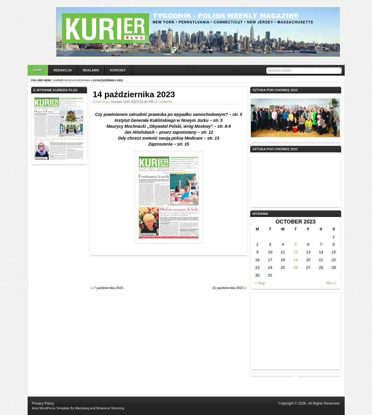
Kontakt (118, 70)
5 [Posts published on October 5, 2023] (296, 244)
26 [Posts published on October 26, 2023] (295, 267)
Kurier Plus (62, 80)
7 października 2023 (108, 288)
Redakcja (63, 70)
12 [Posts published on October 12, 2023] (295, 252)
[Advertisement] (159, 274)
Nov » (331, 283)
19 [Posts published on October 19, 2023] (295, 260)
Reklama (91, 70)
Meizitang (82, 408)
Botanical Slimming (110, 408)
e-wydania (82, 80)
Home (38, 70)
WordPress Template (54, 408)
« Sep (260, 283)
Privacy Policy (43, 403)
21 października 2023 (227, 288)
